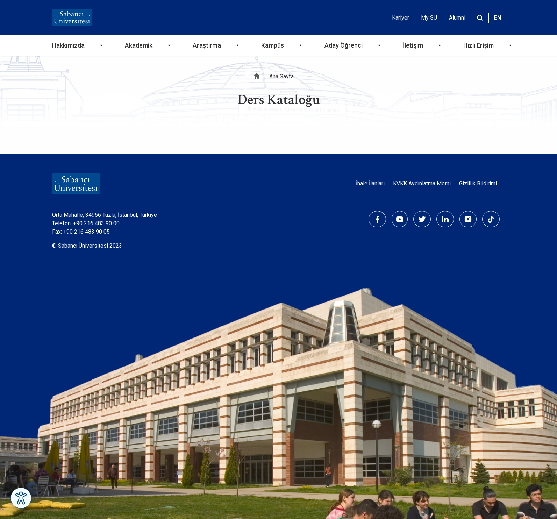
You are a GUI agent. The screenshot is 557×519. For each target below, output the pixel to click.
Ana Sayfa (281, 76)
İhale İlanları (370, 183)
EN (497, 17)
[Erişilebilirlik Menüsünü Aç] (20, 498)
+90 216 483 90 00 (96, 223)
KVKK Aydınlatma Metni (422, 183)
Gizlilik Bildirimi (478, 183)
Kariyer (400, 17)
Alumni (457, 17)
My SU (429, 17)
